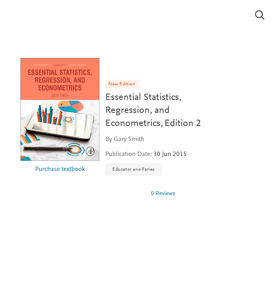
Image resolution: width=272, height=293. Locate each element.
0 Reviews (163, 194)
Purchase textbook (60, 169)
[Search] (260, 15)
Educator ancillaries (133, 169)
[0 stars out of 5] (125, 193)
